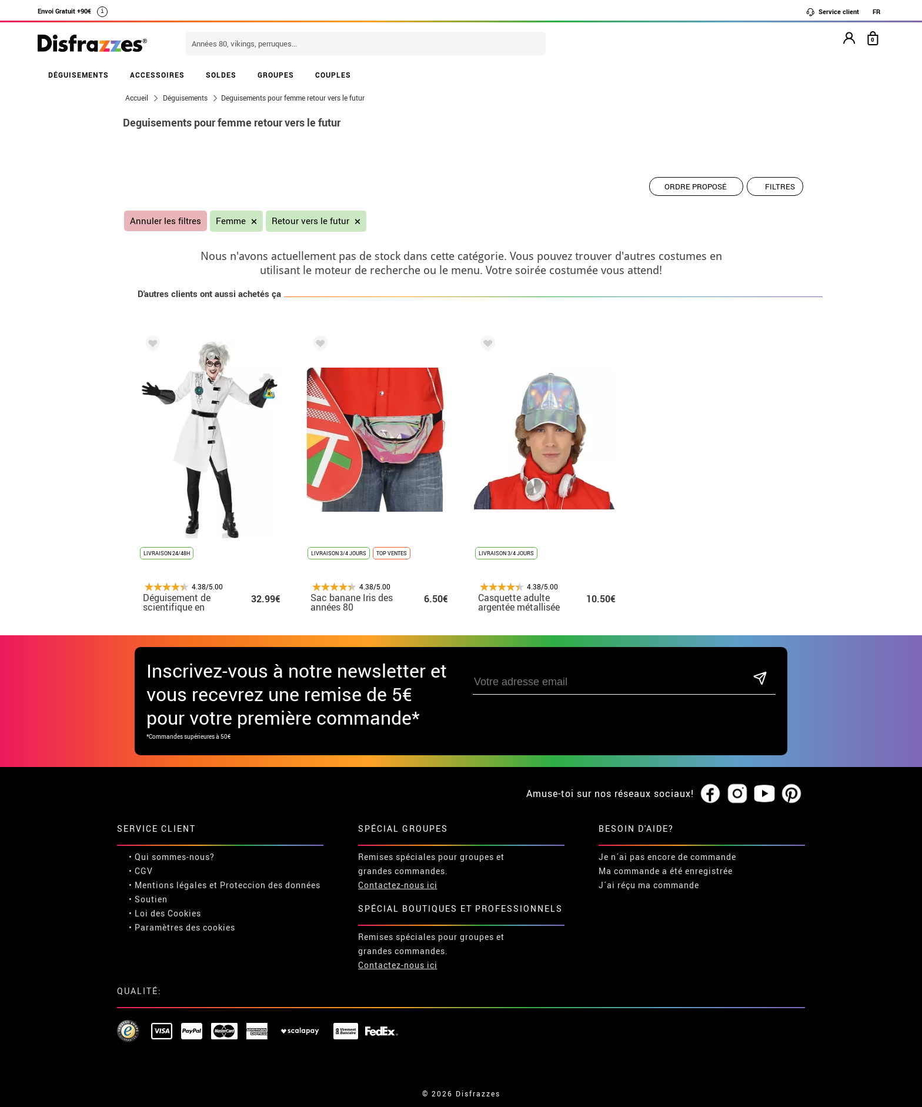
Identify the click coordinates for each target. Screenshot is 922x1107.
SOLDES (221, 74)
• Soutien (148, 899)
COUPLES (333, 74)
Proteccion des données (270, 885)
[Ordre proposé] (696, 186)
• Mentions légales (168, 885)
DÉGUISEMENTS (78, 74)
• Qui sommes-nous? (172, 856)
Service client (832, 11)
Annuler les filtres (165, 220)
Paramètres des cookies (185, 927)
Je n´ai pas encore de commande (667, 856)
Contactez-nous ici (397, 885)
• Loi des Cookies (165, 913)
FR (876, 11)
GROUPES (276, 74)
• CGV (141, 870)
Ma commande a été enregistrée (666, 870)
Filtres (780, 186)
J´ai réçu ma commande (649, 885)
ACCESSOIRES (157, 74)
